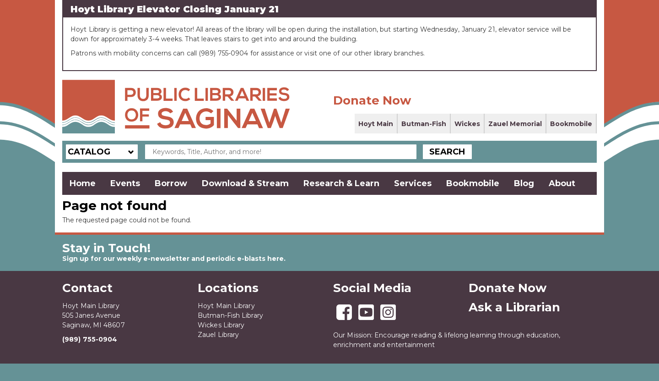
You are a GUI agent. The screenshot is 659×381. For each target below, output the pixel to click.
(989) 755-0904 (89, 339)
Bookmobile (571, 124)
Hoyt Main (375, 124)
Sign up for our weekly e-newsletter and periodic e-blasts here (173, 258)
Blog (524, 183)
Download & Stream (245, 183)
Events (125, 183)
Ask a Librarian (514, 307)
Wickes (467, 124)
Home (83, 183)
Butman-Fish (423, 124)
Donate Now (372, 100)
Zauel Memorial (515, 124)
